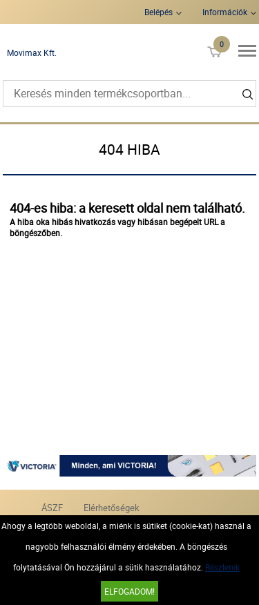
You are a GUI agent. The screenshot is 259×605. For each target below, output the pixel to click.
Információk (224, 11)
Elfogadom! (129, 591)
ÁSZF (52, 507)
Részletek (222, 567)
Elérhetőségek (112, 507)
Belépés (158, 11)
